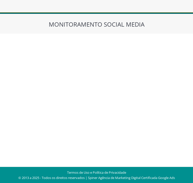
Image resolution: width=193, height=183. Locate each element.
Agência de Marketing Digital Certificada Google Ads (136, 177)
